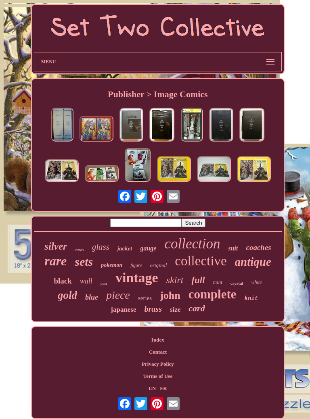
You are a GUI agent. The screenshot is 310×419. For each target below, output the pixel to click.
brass (153, 308)
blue (91, 297)
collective (200, 261)
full (198, 280)
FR (163, 388)
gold (67, 295)
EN (152, 388)
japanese (123, 309)
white (256, 282)
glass (100, 247)
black (62, 281)
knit (251, 298)
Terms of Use (157, 376)
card (197, 308)
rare (55, 261)
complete (213, 294)
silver (55, 246)
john (170, 295)
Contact (158, 352)
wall (86, 281)
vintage (136, 277)
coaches (258, 247)
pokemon (111, 265)
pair (104, 283)
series (145, 298)
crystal (236, 283)
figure (136, 265)
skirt (175, 280)
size (175, 309)
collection (192, 244)
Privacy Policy (158, 364)
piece (118, 295)
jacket (124, 248)
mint (217, 282)
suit (233, 248)
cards (79, 250)
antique (253, 261)
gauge (148, 248)
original (158, 265)
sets (84, 261)
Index (157, 340)
